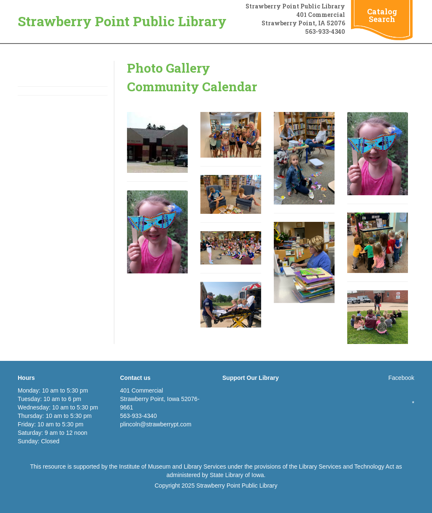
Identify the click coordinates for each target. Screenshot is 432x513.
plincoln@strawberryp (148, 424)
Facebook (401, 377)
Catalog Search (382, 15)
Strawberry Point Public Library (122, 21)
